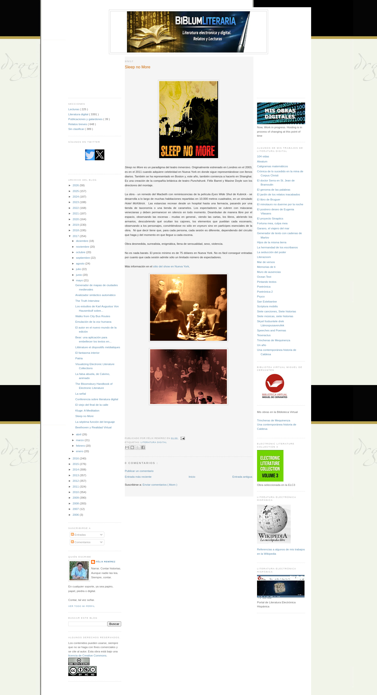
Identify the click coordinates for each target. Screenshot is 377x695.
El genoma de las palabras (273, 189)
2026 (76, 185)
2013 (76, 475)
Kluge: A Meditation (87, 410)
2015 (76, 463)
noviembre (83, 246)
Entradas (78, 534)
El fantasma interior (87, 352)
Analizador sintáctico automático (95, 294)
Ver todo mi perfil (81, 606)
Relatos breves (78, 124)
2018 (76, 230)
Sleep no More (84, 416)
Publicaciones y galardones (85, 119)
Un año (261, 345)
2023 (76, 202)
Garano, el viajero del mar (273, 228)
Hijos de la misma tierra (271, 242)
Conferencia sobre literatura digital (96, 399)
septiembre (83, 257)
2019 (76, 224)
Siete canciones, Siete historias (276, 311)
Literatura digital (78, 114)
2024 (76, 196)
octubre (81, 252)
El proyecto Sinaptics (270, 218)
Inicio (192, 476)
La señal (80, 393)
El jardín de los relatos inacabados (278, 194)
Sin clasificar (76, 128)
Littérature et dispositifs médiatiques (97, 347)
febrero (81, 445)
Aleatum (262, 161)
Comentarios (81, 542)
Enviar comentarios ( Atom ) (160, 484)
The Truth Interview (87, 300)
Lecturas (74, 109)
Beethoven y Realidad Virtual (93, 427)
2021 (76, 213)
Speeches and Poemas (271, 330)
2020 (76, 219)
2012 (76, 480)
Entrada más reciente (138, 476)
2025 (76, 191)
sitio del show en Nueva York (171, 266)
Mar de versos (266, 262)
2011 (76, 486)
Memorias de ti (266, 266)
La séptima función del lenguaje (95, 421)
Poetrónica (263, 286)
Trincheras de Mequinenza (273, 340)
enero (80, 451)
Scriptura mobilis (267, 306)
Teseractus (264, 335)
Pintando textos (266, 281)
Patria (79, 358)
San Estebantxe (267, 301)
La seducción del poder (271, 252)
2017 (76, 236)
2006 (76, 514)
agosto (80, 263)
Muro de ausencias (269, 271)
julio (79, 268)
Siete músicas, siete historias (275, 316)
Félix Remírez (105, 561)
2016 (76, 458)
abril (79, 434)
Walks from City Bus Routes (92, 316)
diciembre (82, 240)
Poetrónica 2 (265, 291)
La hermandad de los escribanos (277, 247)
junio (79, 274)
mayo (80, 280)
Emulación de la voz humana (93, 321)
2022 (76, 207)
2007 (76, 508)
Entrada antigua (242, 476)
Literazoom (264, 256)
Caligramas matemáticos (272, 166)
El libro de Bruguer (268, 199)
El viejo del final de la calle (91, 404)
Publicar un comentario (139, 470)
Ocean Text (264, 276)
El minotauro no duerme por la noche (280, 204)
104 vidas (263, 156)
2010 (76, 492)
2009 (76, 497)
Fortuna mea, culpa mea (272, 223)
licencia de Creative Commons (87, 655)
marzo (80, 440)
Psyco (261, 296)
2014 (76, 469)
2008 (76, 503)
